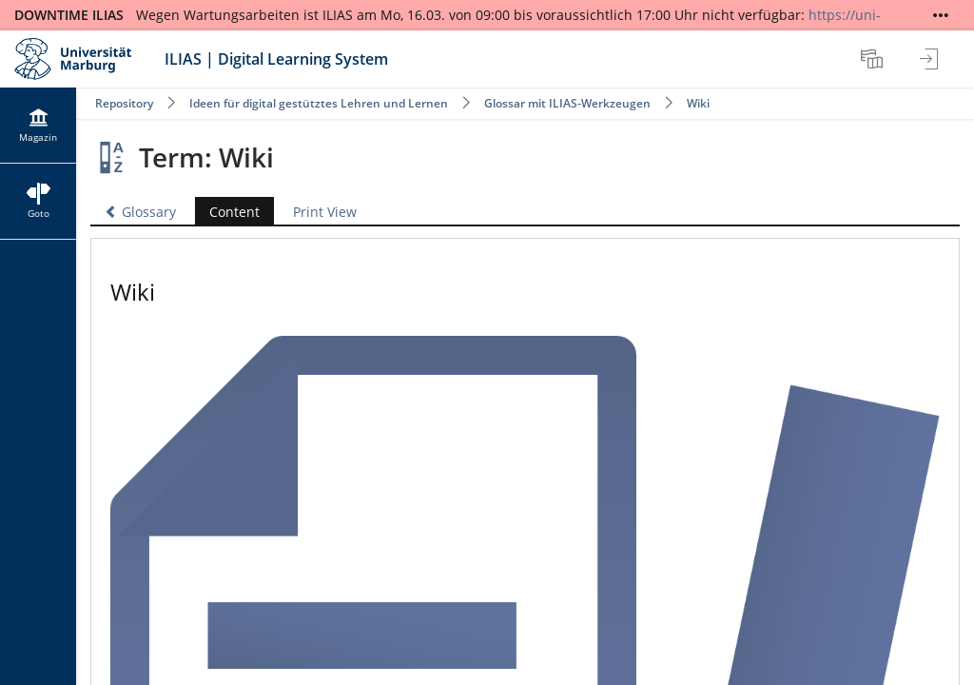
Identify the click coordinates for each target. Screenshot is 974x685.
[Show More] (940, 15)
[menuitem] (874, 59)
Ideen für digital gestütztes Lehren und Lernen (318, 103)
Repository (124, 103)
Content (227, 212)
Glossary (140, 212)
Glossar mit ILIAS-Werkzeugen (567, 103)
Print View (325, 212)
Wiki (698, 103)
